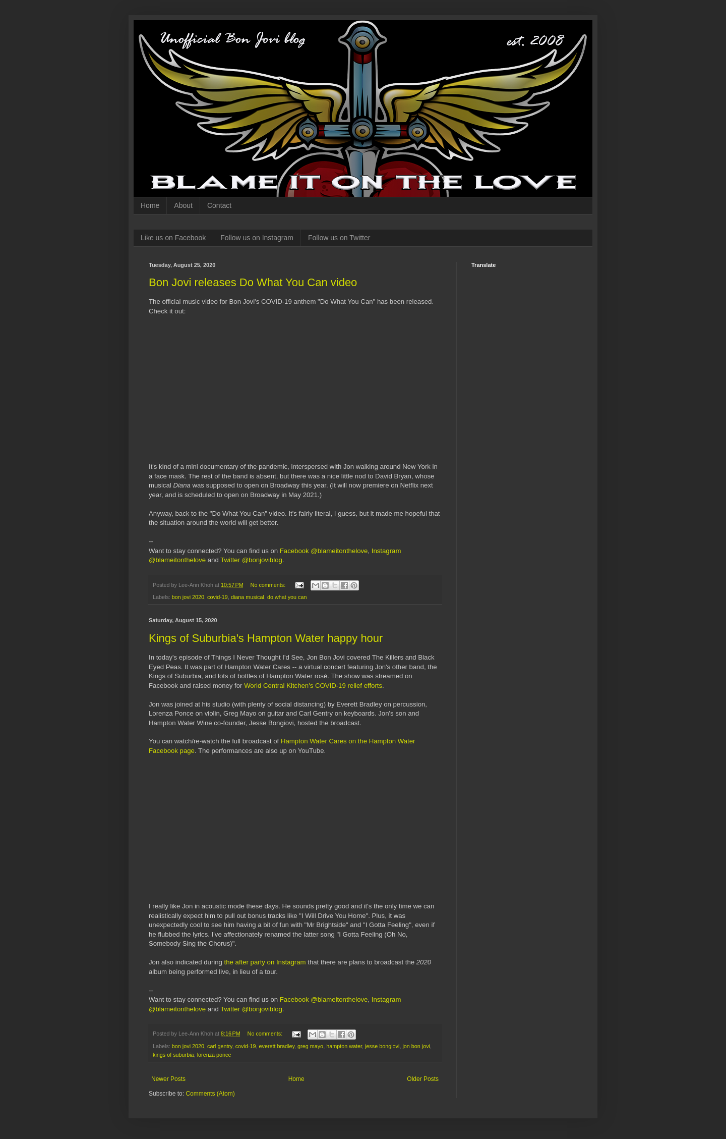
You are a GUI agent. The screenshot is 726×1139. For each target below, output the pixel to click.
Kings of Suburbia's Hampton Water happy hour (266, 638)
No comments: (269, 585)
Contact (219, 205)
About (183, 205)
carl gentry (219, 1046)
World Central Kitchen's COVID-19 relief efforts (313, 685)
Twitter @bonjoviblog (251, 560)
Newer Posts (168, 1078)
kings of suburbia (173, 1055)
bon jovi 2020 (188, 597)
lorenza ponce (214, 1055)
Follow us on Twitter (339, 238)
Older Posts (423, 1078)
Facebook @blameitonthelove (324, 551)
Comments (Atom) (210, 1093)
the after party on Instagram (265, 962)
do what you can (287, 597)
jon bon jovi (416, 1046)
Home (150, 205)
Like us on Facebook (173, 238)
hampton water (344, 1046)
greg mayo (310, 1046)
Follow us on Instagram (256, 238)
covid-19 (217, 597)
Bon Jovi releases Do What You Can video (253, 282)
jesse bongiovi (382, 1046)
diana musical (247, 597)
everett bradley (276, 1046)
